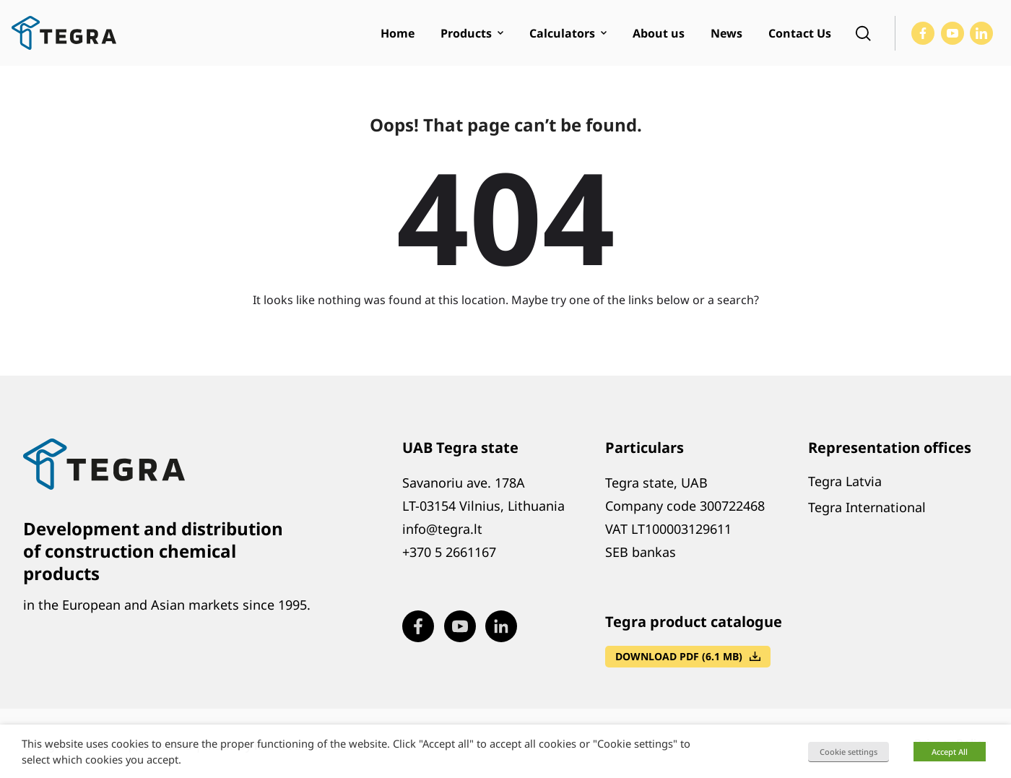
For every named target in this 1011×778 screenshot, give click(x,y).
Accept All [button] (950, 751)
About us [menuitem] (659, 33)
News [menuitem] (726, 33)
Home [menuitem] (398, 33)
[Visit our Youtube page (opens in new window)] (952, 33)
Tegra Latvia (845, 481)
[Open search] (863, 33)
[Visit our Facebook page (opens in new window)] (922, 33)
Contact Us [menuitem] (799, 33)
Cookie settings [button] (848, 751)
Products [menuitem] (466, 33)
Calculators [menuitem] (562, 33)
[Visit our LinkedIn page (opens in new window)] (981, 33)
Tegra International (867, 507)
